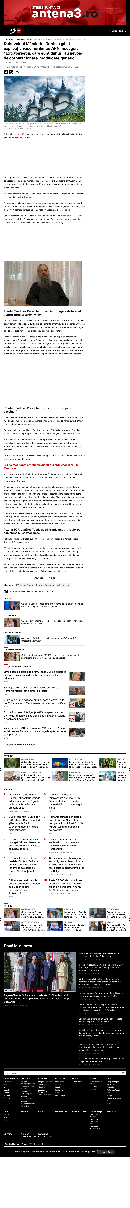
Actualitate (21, 39)
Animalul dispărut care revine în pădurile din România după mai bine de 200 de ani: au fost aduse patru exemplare (35, 809)
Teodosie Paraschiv (45, 631)
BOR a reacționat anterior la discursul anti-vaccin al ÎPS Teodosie (41, 466)
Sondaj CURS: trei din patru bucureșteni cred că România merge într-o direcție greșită (31, 735)
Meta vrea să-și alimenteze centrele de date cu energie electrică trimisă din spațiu (100, 1000)
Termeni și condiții (39, 1197)
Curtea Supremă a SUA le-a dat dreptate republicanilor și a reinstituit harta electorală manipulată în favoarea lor (99, 1093)
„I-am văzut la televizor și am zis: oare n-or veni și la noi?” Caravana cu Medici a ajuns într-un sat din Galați (35, 747)
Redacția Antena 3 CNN (15, 62)
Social (29, 39)
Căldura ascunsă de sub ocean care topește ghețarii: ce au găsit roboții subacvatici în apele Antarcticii (25, 933)
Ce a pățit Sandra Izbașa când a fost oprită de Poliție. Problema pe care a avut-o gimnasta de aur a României (52, 651)
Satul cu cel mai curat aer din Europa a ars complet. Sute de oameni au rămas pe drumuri (33, 972)
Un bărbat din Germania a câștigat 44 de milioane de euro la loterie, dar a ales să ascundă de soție (24, 889)
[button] (44, 602)
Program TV (27, 1190)
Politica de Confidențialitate (82, 1197)
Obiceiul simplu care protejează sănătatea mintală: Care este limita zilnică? (35, 822)
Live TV (122, 31)
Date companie (22, 1197)
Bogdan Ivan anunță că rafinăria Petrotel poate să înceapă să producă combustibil (102, 1066)
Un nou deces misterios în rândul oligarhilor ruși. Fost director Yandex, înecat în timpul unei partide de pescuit (83, 822)
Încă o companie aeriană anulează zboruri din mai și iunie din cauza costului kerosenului (64, 889)
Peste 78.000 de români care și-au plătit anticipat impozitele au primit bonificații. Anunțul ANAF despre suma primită (67, 931)
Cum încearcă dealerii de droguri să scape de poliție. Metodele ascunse (101, 1105)
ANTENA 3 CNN (58, 30)
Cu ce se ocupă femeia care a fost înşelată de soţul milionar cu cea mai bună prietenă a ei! (52, 668)
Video (114, 31)
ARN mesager (63, 631)
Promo (37, 1190)
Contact (45, 1190)
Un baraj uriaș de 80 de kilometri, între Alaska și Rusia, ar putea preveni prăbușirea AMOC (101, 1040)
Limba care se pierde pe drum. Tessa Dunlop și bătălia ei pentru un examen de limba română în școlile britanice (35, 721)
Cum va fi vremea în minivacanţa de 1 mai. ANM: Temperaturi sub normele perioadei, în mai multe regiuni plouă (66, 847)
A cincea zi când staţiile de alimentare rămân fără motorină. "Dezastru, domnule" (49, 685)
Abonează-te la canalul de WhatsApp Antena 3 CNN (33, 637)
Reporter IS (18, 134)
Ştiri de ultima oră (12, 1190)
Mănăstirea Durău (24, 631)
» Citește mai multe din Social (20, 790)
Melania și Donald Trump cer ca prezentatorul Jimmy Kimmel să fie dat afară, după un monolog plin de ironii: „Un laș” (101, 1079)
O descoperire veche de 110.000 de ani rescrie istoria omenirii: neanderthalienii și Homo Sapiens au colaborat (50, 702)
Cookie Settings (105, 1198)
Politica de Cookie (58, 1197)
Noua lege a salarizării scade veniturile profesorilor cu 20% (76, 972)
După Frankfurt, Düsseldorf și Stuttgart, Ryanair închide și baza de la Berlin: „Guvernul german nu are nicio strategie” (25, 869)
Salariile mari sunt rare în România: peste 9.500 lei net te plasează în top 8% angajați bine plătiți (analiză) (83, 809)
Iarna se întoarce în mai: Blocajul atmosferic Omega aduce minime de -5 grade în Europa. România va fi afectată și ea (24, 847)
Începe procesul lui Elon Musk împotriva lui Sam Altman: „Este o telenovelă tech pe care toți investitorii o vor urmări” (101, 1013)
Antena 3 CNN (9, 39)
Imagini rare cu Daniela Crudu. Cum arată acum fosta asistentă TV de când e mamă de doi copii (76, 959)
